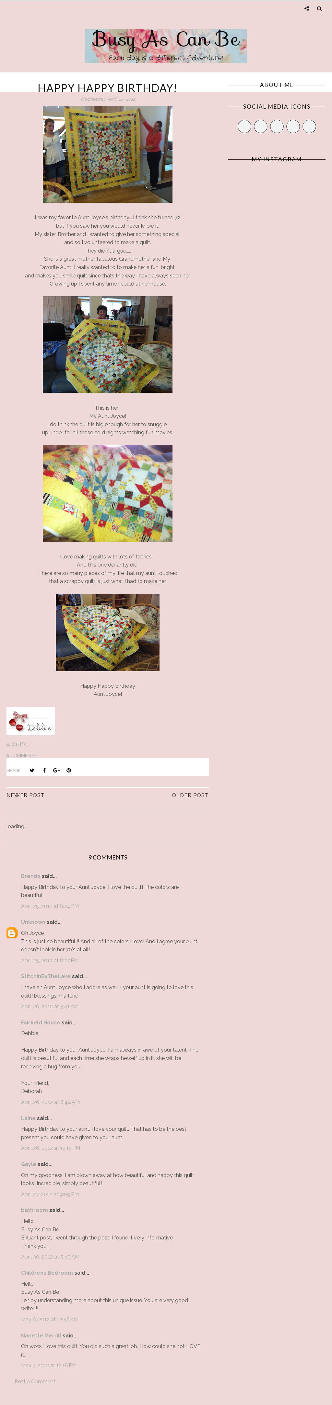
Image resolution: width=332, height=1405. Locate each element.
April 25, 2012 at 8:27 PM (49, 960)
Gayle (28, 1164)
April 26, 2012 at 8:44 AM (50, 1102)
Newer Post (25, 795)
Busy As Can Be (166, 39)
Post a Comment (35, 1381)
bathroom (34, 1210)
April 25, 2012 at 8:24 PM (50, 906)
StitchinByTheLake (46, 976)
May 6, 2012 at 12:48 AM (49, 1319)
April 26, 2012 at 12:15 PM (50, 1148)
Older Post (190, 795)
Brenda (31, 876)
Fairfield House (40, 1023)
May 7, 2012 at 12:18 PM (49, 1365)
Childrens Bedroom (47, 1273)
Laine (28, 1118)
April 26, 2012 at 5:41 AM (49, 1006)
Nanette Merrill (41, 1336)
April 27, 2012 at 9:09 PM (50, 1194)
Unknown (33, 922)
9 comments (21, 755)
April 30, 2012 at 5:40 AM (50, 1257)
